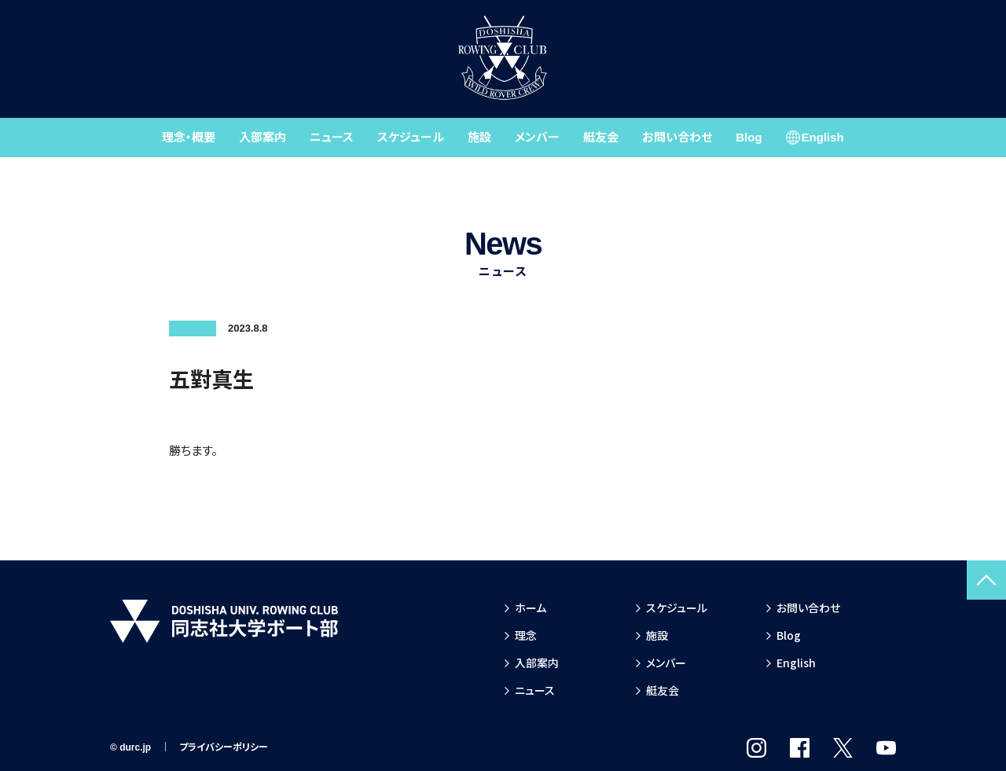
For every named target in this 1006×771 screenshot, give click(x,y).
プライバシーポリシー (223, 747)
